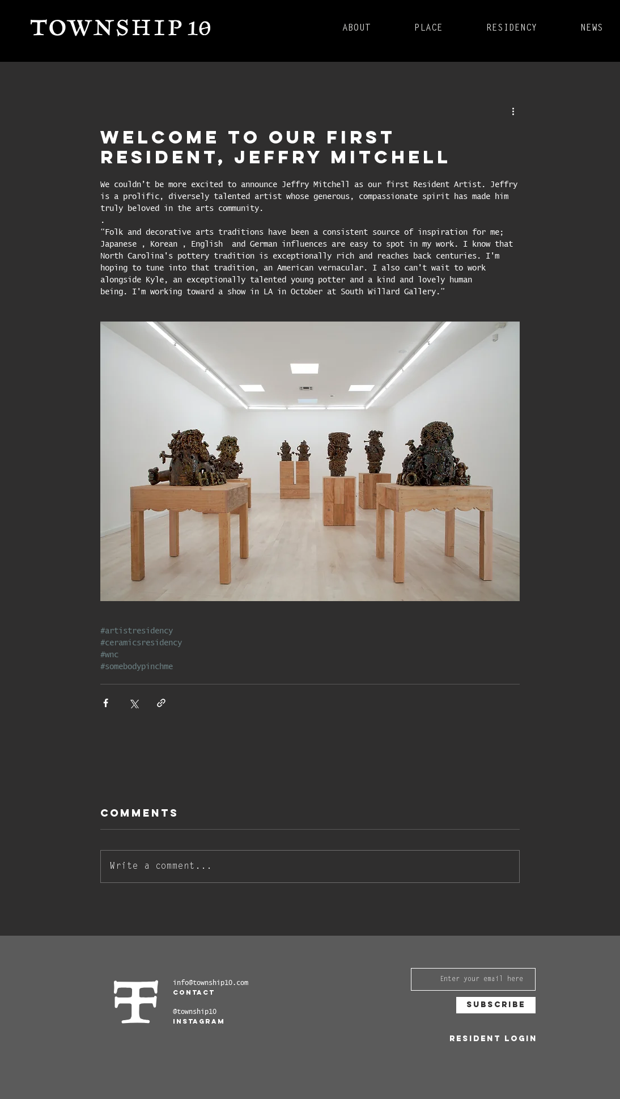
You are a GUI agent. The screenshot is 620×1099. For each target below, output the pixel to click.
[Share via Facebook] (105, 703)
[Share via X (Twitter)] (133, 703)
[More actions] (513, 110)
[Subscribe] (496, 1005)
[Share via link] (161, 703)
